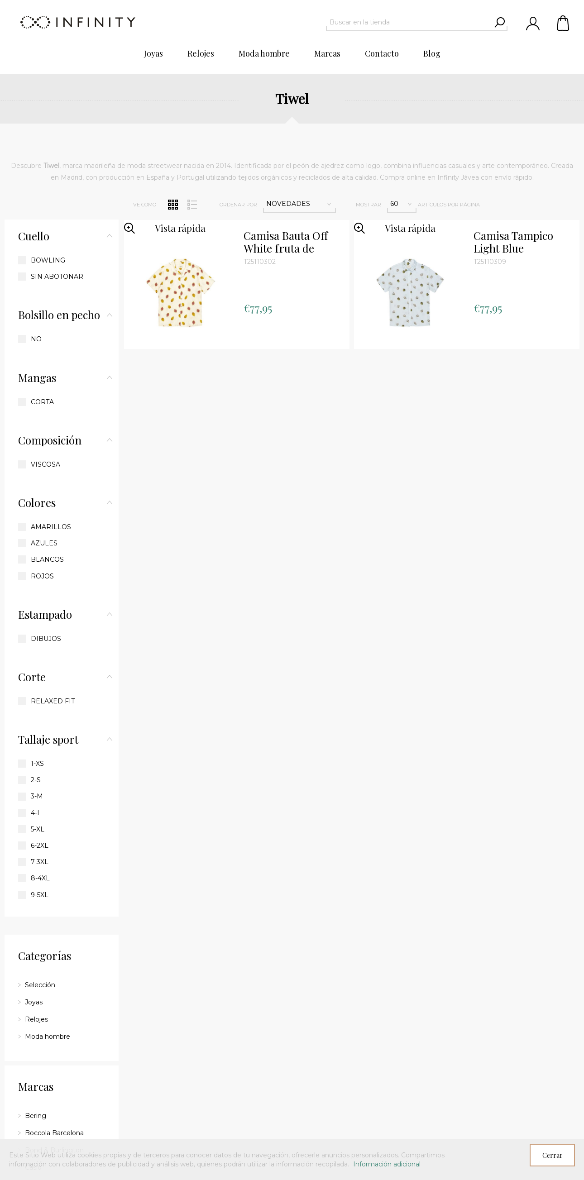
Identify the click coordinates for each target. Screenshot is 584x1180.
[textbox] (408, 22)
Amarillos (51, 527)
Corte (32, 676)
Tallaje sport (48, 739)
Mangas (37, 377)
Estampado (45, 614)
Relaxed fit (53, 701)
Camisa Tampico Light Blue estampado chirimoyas (513, 242)
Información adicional (387, 1164)
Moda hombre (47, 1036)
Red (173, 204)
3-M (37, 796)
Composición (49, 440)
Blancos (47, 559)
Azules (44, 543)
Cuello (33, 236)
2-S (36, 780)
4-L (36, 813)
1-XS (37, 764)
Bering (35, 1116)
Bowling (48, 260)
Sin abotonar (57, 276)
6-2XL (39, 845)
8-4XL (40, 878)
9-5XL (39, 895)
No (36, 339)
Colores (37, 502)
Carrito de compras (563, 22)
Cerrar (552, 1155)
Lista (192, 204)
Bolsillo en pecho (59, 314)
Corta (42, 402)
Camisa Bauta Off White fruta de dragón (286, 242)
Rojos (42, 576)
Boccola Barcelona (54, 1133)
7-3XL (39, 862)
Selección (40, 985)
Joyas (34, 1002)
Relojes (36, 1019)
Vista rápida (180, 228)
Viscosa (45, 464)
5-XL (37, 829)
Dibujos (46, 639)
